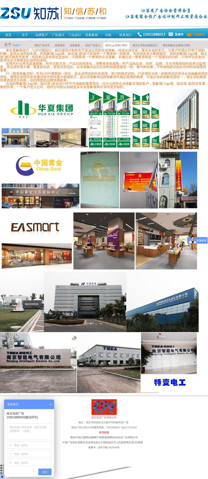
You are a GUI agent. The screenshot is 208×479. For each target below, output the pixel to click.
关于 (25, 35)
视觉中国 (75, 437)
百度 (131, 442)
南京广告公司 (42, 45)
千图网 (100, 437)
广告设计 (58, 35)
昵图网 (121, 437)
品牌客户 (41, 35)
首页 (8, 35)
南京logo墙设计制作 (116, 45)
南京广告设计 (92, 45)
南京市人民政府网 (118, 442)
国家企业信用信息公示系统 (93, 442)
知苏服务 (75, 45)
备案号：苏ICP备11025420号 (104, 447)
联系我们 (125, 35)
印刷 (108, 35)
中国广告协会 (69, 442)
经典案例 (91, 35)
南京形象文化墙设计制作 (176, 45)
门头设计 (75, 35)
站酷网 (92, 437)
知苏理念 (60, 45)
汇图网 (84, 437)
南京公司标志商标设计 (145, 45)
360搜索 (138, 442)
